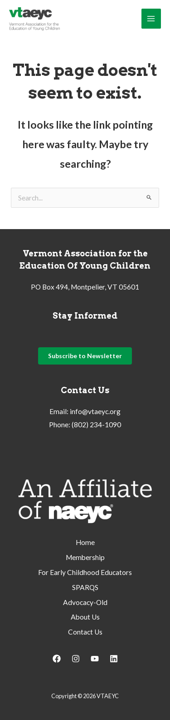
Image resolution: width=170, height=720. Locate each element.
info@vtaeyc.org (95, 411)
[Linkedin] (114, 659)
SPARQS (85, 587)
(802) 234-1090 (96, 424)
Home (85, 542)
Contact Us (85, 632)
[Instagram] (76, 659)
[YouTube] (95, 659)
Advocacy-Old (85, 602)
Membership (85, 557)
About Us (85, 617)
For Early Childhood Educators (85, 572)
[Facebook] (57, 659)
